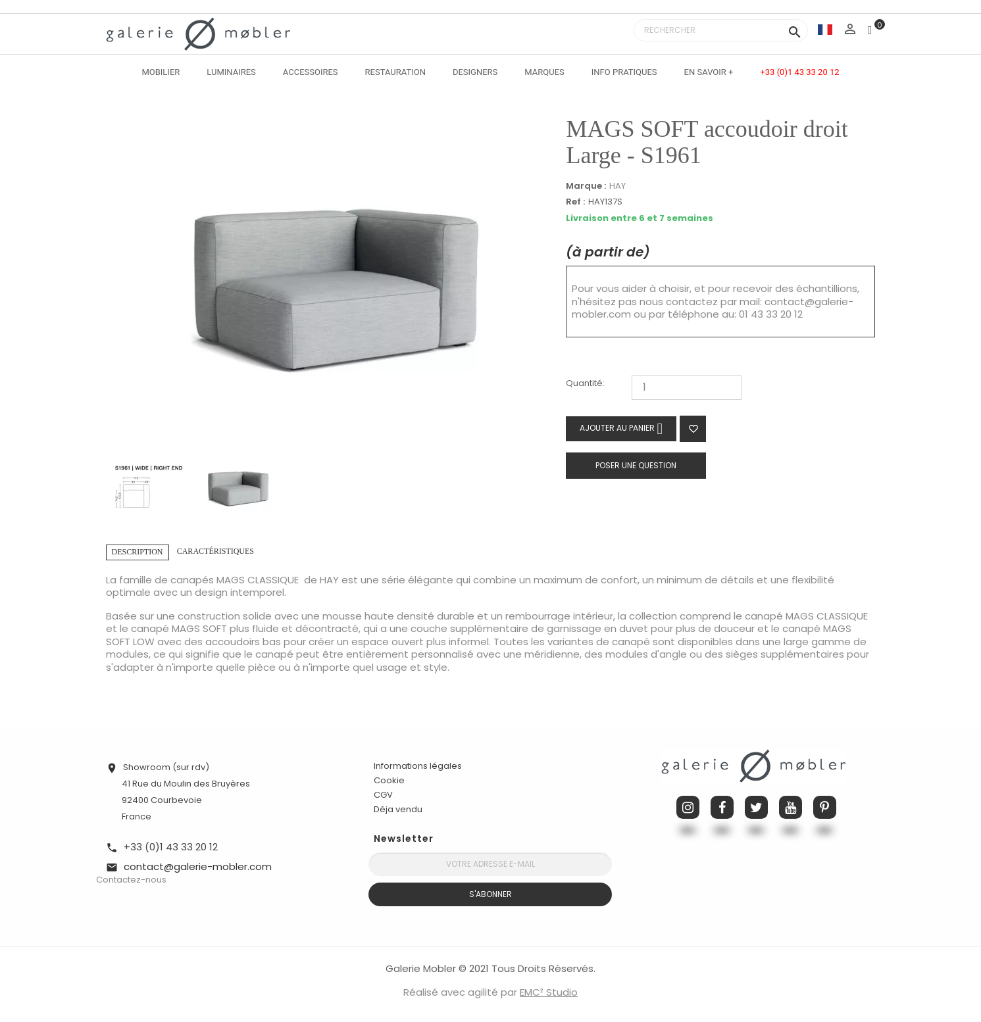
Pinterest (824, 807)
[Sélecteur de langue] (825, 29)
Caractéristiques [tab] (215, 551)
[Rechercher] (721, 30)
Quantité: (585, 383)
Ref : (575, 202)
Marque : (586, 186)
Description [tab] (137, 551)
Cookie (389, 781)
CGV (383, 795)
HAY (617, 186)
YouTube (790, 807)
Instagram (687, 807)
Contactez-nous (131, 879)
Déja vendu (398, 809)
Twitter (756, 807)
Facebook (722, 807)
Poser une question (635, 465)
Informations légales (418, 766)
